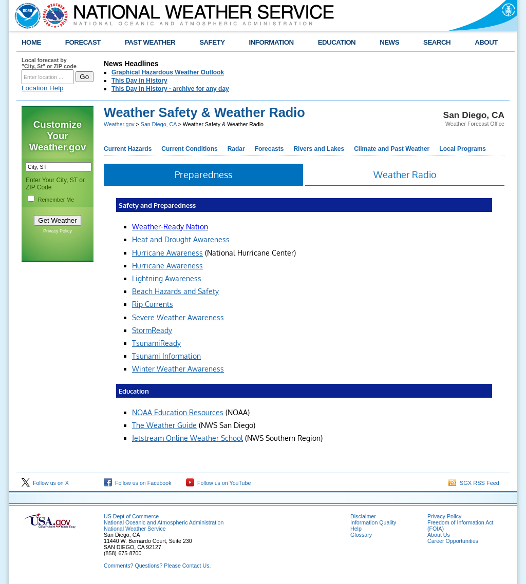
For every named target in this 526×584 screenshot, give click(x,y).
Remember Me (56, 200)
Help (356, 528)
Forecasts (269, 148)
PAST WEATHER (150, 42)
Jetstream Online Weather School (187, 438)
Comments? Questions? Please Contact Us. (157, 565)
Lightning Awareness (166, 278)
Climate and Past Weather (391, 148)
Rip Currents (152, 304)
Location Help (43, 88)
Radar (236, 148)
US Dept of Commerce (131, 516)
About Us (438, 535)
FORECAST (83, 42)
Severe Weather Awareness (178, 317)
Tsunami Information (166, 356)
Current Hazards (128, 148)
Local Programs (462, 148)
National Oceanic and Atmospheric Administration (163, 522)
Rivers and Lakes (318, 148)
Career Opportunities (452, 541)
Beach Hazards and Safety (175, 291)
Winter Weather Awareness (178, 368)
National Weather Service (135, 528)
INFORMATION (271, 42)
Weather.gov (119, 124)
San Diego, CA (159, 124)
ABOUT (486, 42)
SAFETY (211, 42)
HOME (31, 42)
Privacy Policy (57, 230)
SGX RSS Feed (473, 483)
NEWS (389, 42)
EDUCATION (336, 42)
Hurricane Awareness (167, 252)
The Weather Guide (164, 425)
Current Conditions (189, 148)
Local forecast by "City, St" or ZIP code (49, 63)
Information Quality (373, 522)
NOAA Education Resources (177, 412)
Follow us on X (45, 483)
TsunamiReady (156, 343)
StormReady (152, 330)
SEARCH (436, 42)
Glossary (361, 535)
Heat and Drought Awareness (181, 239)
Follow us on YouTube (218, 483)
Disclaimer (363, 516)
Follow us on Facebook (138, 483)
